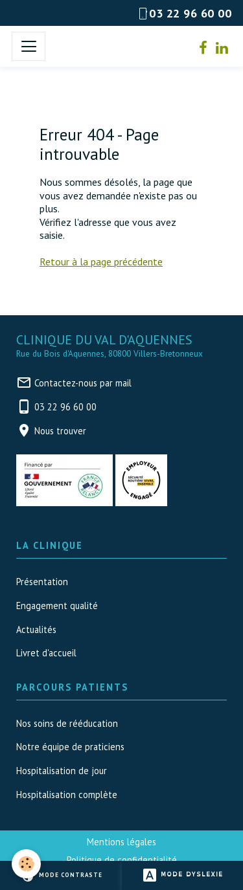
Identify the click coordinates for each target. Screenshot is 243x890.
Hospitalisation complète (66, 794)
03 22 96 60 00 (65, 407)
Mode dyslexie (182, 875)
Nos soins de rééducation (67, 723)
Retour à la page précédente (101, 261)
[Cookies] (26, 863)
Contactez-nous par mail (83, 383)
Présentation (42, 581)
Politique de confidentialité (122, 860)
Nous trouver (60, 431)
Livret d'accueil (46, 653)
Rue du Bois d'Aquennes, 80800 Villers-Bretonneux (109, 353)
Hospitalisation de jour (61, 770)
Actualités (36, 629)
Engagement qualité (57, 605)
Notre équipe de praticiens (70, 746)
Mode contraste (61, 875)
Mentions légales (121, 842)
